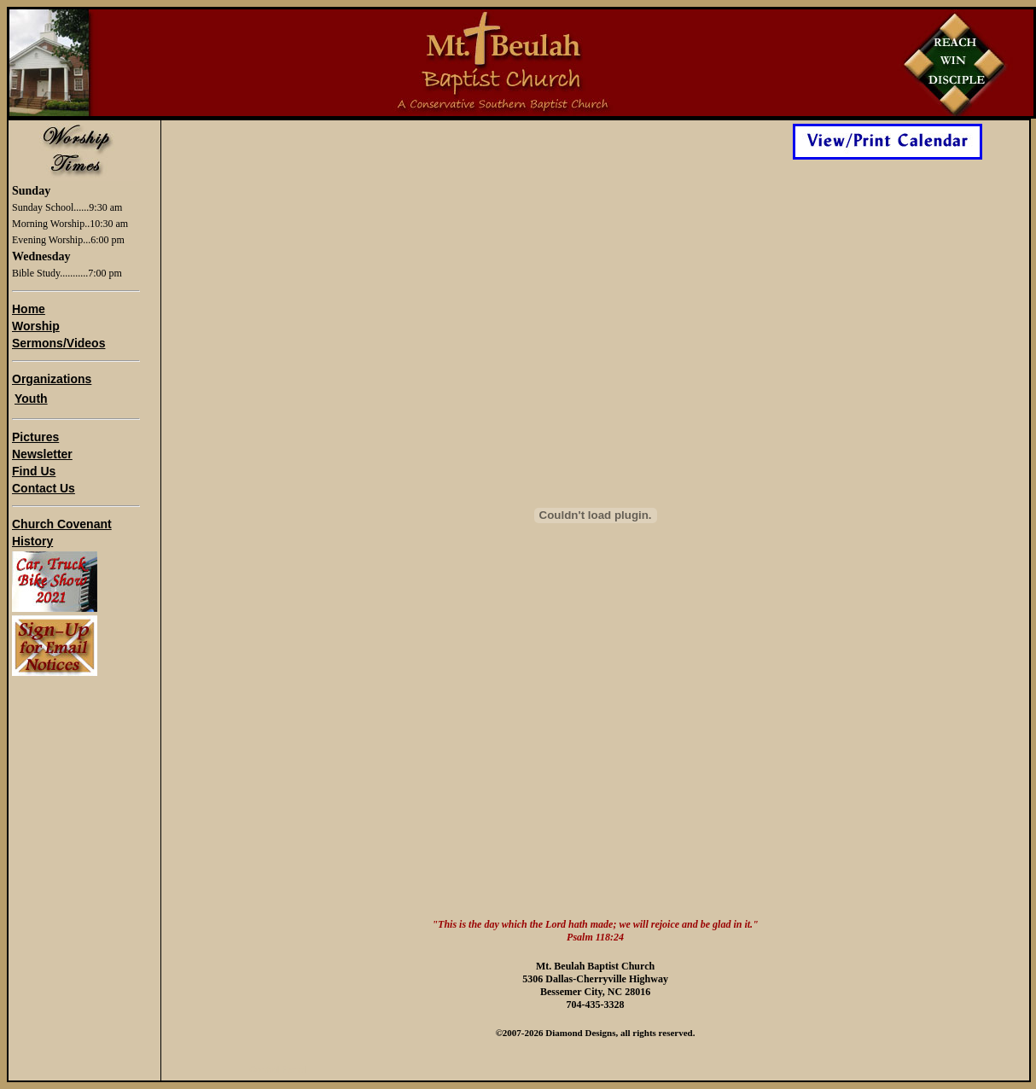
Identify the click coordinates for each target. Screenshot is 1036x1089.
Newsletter (42, 454)
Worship (36, 326)
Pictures (35, 437)
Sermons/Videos (58, 343)
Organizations (51, 379)
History (32, 541)
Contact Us (43, 488)
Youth (31, 398)
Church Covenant (62, 524)
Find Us (33, 471)
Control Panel (277, 1069)
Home (28, 309)
